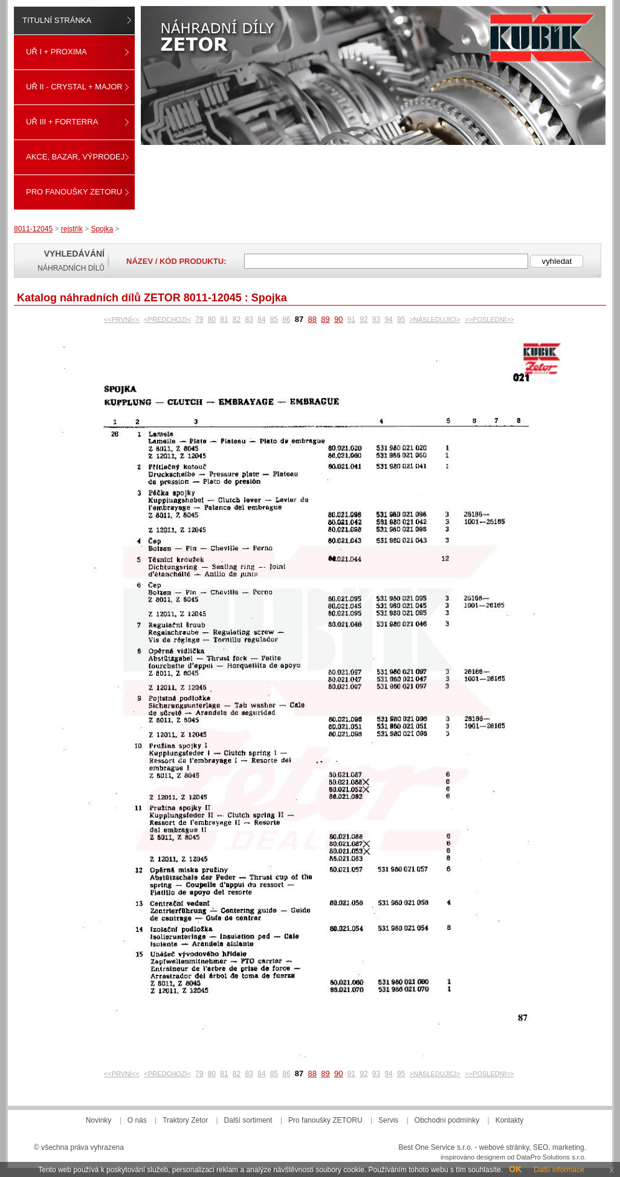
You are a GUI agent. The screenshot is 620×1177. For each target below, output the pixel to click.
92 (363, 319)
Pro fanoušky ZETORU (74, 191)
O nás (137, 1120)
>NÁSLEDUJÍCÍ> (435, 319)
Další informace (559, 1170)
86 (286, 319)
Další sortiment (248, 1120)
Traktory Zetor (185, 1120)
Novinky (99, 1120)
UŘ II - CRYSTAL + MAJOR (74, 86)
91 (351, 319)
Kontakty (510, 1120)
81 (224, 319)
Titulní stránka (56, 20)
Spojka (102, 229)
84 (261, 319)
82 (237, 319)
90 (338, 319)
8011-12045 (33, 229)
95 (401, 319)
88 (312, 319)
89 (325, 319)
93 (376, 319)
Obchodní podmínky (447, 1120)
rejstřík (72, 229)
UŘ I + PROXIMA (56, 51)
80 (212, 319)
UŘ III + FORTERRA (62, 121)
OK (515, 1169)
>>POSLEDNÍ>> (489, 319)
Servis (388, 1120)
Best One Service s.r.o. (435, 1147)
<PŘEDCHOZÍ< (167, 319)
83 (249, 319)
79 (199, 319)
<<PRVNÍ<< (122, 319)
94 (388, 319)
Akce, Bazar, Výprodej (75, 156)
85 (274, 319)
